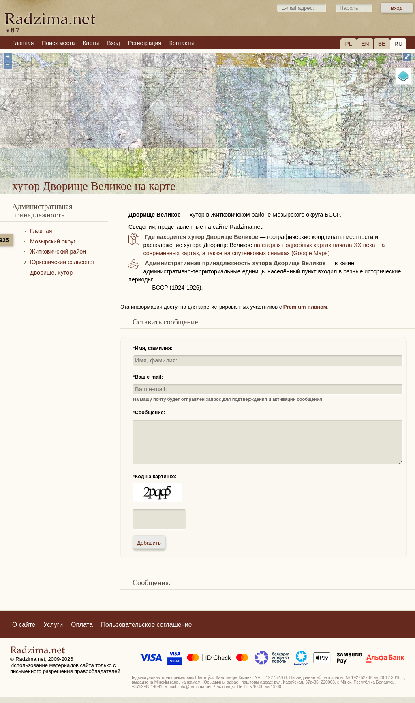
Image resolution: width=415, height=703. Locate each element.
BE (382, 43)
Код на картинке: (156, 476)
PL (348, 43)
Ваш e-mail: (149, 377)
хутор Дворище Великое (253, 156)
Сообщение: (150, 412)
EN (365, 43)
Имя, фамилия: (154, 348)
